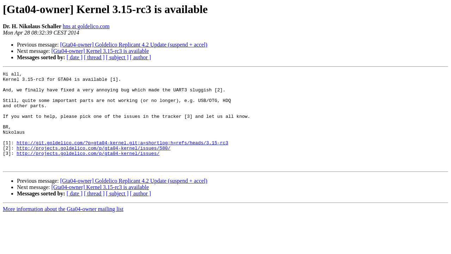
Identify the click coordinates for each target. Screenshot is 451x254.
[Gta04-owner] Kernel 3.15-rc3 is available (100, 51)
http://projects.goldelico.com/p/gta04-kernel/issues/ (88, 170)
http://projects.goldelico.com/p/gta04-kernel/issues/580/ (94, 164)
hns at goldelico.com (86, 26)
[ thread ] (94, 57)
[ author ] (140, 57)
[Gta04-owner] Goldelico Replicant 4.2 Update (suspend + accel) (134, 45)
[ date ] (74, 57)
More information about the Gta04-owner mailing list (63, 228)
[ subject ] (117, 57)
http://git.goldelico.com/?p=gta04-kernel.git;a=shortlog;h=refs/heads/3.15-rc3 (122, 157)
